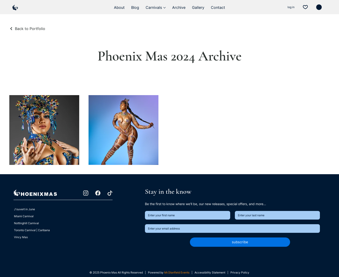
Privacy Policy (239, 272)
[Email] (231, 228)
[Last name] (276, 215)
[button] (319, 7)
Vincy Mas (21, 237)
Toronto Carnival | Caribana (32, 230)
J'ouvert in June (24, 209)
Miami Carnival (24, 216)
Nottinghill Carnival (26, 223)
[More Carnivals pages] (164, 8)
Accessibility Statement (210, 272)
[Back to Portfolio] (27, 28)
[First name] (186, 215)
